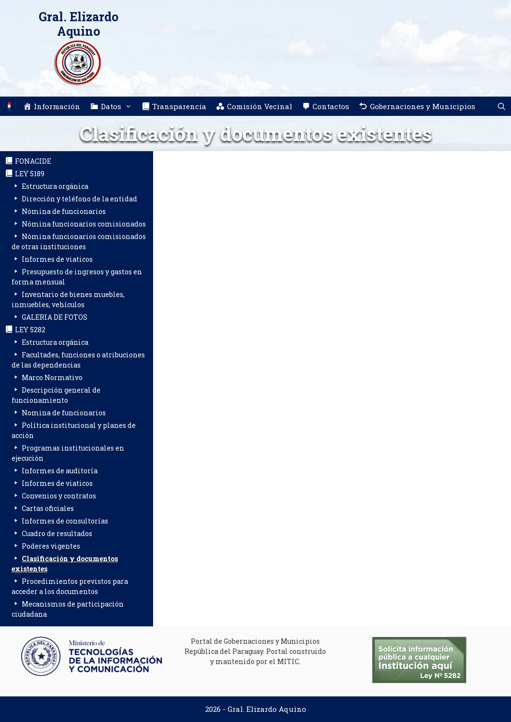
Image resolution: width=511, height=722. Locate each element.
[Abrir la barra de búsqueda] (501, 106)
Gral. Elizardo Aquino (78, 24)
